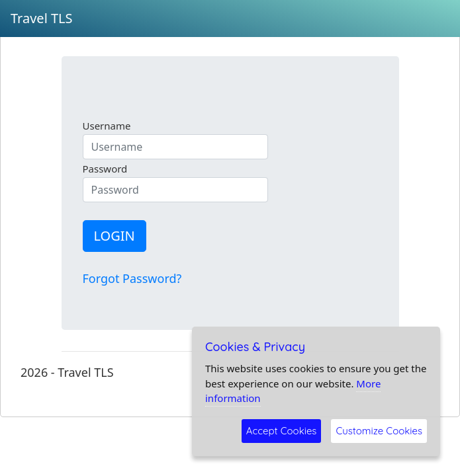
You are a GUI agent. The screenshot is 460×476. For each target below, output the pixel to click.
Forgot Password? (132, 278)
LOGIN (114, 236)
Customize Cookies (379, 430)
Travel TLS (42, 18)
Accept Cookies (281, 430)
